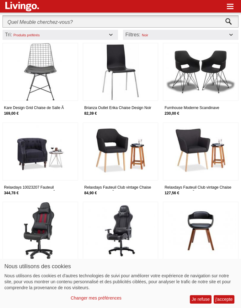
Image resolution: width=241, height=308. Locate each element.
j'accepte (224, 299)
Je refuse (201, 299)
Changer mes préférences (96, 297)
